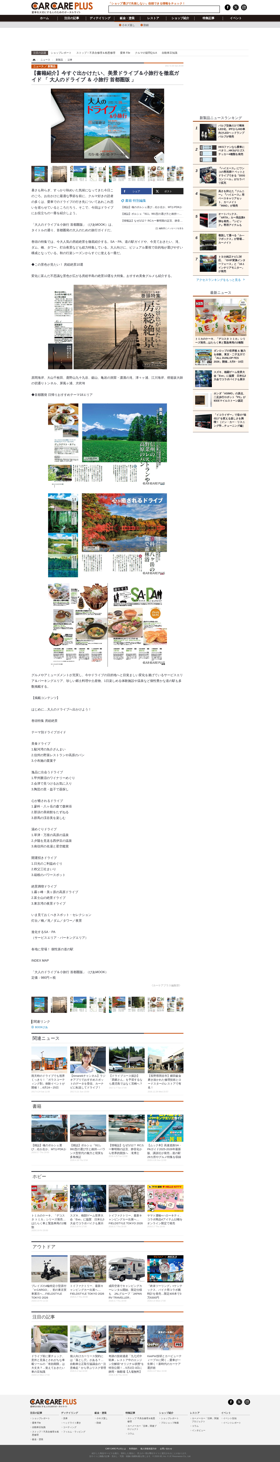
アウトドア (44, 1246)
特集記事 (208, 18)
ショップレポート (61, 52)
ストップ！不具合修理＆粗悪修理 (95, 52)
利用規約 (133, 1449)
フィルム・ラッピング (74, 1431)
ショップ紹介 (180, 18)
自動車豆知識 (169, 52)
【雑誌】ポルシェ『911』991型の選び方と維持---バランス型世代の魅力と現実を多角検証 (173, 213)
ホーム (44, 18)
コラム (131, 1433)
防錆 (146, 25)
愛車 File (125, 52)
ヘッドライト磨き (72, 1423)
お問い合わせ (166, 1449)
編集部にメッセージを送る (169, 228)
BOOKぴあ (41, 1027)
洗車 (65, 1418)
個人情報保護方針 (148, 1449)
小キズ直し (128, 25)
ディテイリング (100, 18)
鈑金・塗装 (127, 18)
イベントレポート (232, 1423)
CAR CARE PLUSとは (115, 1449)
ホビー (39, 1176)
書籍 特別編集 (135, 200)
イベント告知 (230, 1418)
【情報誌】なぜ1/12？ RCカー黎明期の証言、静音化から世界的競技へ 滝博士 (167, 220)
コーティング (69, 1427)
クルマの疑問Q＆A (146, 52)
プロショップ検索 (170, 1423)
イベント (236, 18)
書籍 (36, 1106)
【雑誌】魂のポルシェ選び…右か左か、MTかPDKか (151, 207)
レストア (153, 18)
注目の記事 (71, 18)
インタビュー (198, 1430)
